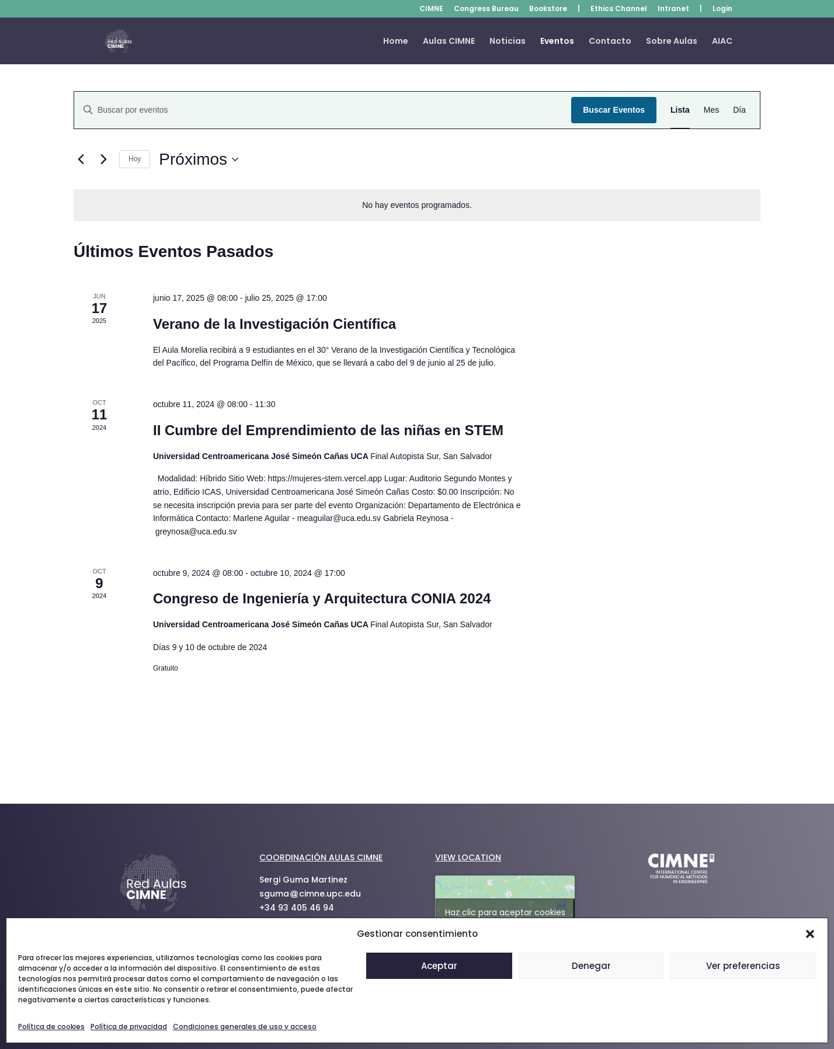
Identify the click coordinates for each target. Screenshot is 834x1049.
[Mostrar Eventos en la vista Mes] (711, 110)
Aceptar (439, 966)
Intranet (673, 9)
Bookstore (548, 9)
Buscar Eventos (614, 109)
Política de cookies (51, 1026)
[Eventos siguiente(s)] (103, 159)
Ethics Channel (618, 9)
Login (722, 9)
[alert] (417, 205)
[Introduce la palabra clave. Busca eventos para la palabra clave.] (322, 110)
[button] (810, 934)
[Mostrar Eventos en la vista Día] (739, 110)
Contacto (610, 42)
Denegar (591, 966)
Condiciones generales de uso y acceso (245, 1026)
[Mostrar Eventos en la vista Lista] (680, 110)
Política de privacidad (129, 1026)
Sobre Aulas (671, 42)
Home (395, 42)
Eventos (557, 42)
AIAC (722, 42)
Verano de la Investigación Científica (274, 324)
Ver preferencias (743, 966)
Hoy (134, 159)
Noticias (507, 42)
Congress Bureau (486, 9)
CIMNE (431, 9)
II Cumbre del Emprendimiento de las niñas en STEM (328, 430)
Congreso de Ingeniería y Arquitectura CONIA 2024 (322, 598)
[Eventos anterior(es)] (81, 159)
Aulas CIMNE (449, 42)
